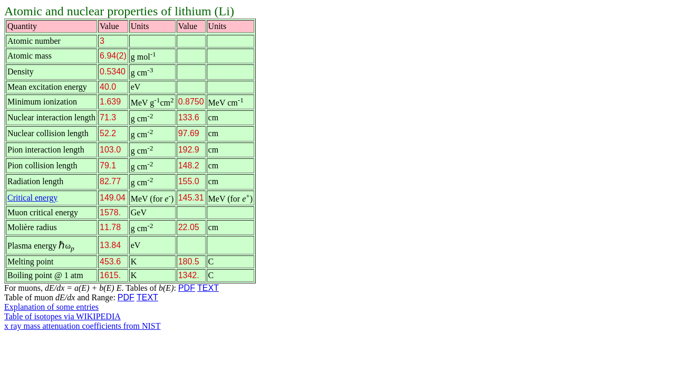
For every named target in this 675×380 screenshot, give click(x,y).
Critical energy (32, 197)
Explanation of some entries (51, 306)
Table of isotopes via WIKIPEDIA (62, 316)
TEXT (208, 287)
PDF (186, 287)
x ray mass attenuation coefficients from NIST (82, 325)
